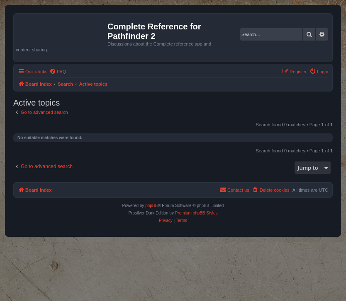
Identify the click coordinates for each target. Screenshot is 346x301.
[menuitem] (57, 72)
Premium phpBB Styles (196, 213)
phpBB (151, 205)
